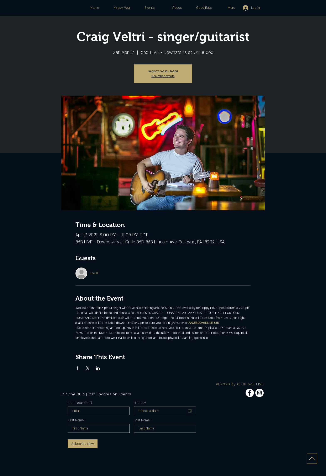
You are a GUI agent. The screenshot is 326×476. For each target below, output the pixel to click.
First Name (76, 420)
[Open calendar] (189, 411)
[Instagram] (259, 393)
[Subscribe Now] (83, 443)
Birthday (140, 403)
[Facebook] (250, 393)
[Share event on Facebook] (77, 368)
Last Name (142, 420)
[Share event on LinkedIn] (98, 368)
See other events (163, 76)
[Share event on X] (88, 368)
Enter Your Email (80, 403)
